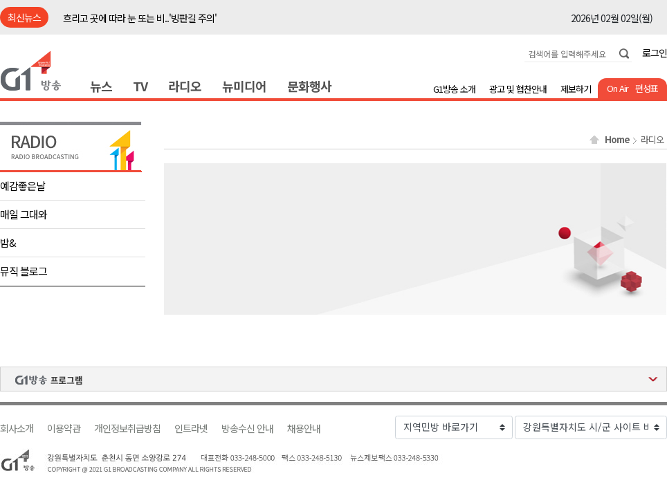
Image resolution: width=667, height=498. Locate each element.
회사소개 (16, 428)
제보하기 (575, 88)
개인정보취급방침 (127, 428)
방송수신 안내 (247, 428)
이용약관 (63, 428)
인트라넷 (191, 428)
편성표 (646, 88)
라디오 (184, 86)
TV (140, 86)
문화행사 (309, 86)
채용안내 (303, 428)
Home (617, 139)
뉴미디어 (244, 86)
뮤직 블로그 (23, 271)
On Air (617, 88)
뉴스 (101, 86)
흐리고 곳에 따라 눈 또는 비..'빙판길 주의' (140, 18)
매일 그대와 (23, 214)
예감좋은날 (22, 185)
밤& (8, 242)
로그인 (654, 52)
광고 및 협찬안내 (518, 88)
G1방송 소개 (454, 88)
